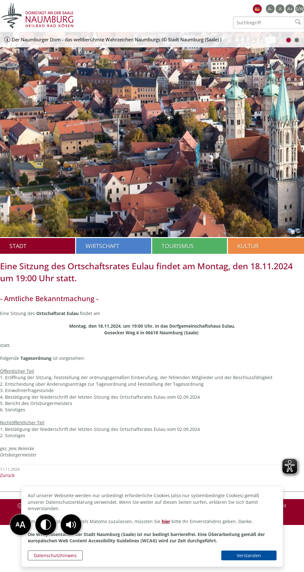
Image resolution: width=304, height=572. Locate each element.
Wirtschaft (102, 246)
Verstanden (249, 555)
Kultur (248, 246)
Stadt (18, 246)
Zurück (7, 475)
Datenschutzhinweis (55, 555)
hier (166, 521)
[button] (71, 525)
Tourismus (178, 246)
